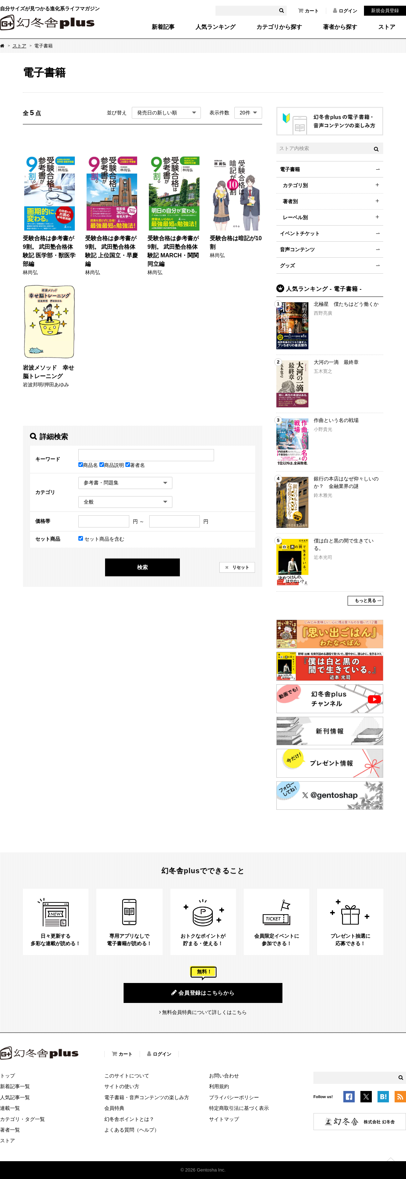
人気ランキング (215, 27)
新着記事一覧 (15, 1086)
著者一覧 (10, 1130)
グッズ (287, 265)
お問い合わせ (224, 1075)
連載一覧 (10, 1108)
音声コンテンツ (297, 249)
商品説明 (112, 465)
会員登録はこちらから (202, 992)
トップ (7, 1075)
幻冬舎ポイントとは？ (129, 1119)
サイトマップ (224, 1119)
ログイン (345, 11)
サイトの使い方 (121, 1086)
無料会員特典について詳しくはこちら (204, 1012)
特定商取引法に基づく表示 (239, 1108)
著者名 (135, 465)
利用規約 (219, 1086)
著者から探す (340, 27)
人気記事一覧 (15, 1097)
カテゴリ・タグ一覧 (22, 1119)
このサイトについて (126, 1075)
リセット (240, 567)
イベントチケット (300, 233)
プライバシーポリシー (234, 1097)
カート (308, 11)
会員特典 (114, 1108)
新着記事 (163, 27)
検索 (142, 567)
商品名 (88, 465)
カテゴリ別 (295, 185)
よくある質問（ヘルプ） (131, 1130)
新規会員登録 (385, 10)
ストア (386, 27)
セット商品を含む (101, 539)
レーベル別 (295, 217)
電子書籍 (290, 169)
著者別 (290, 201)
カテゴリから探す (279, 27)
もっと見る (365, 600)
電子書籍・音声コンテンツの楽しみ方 (146, 1097)
